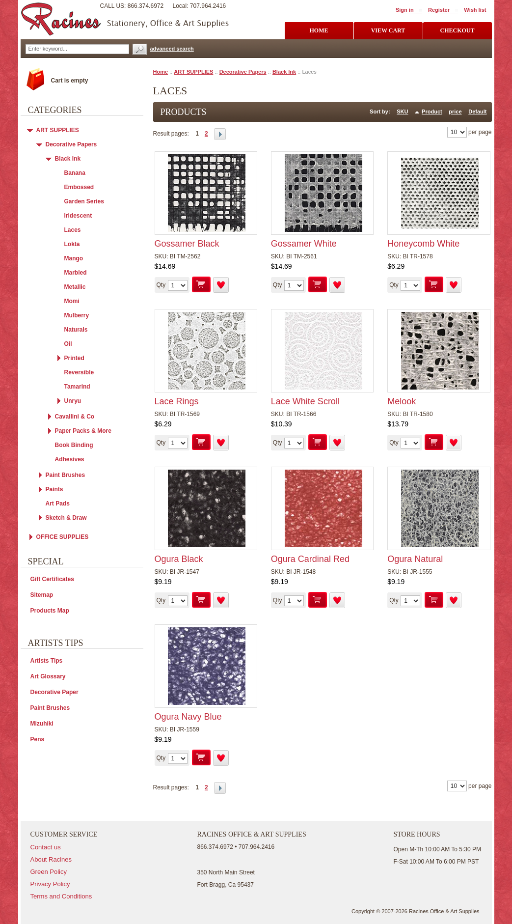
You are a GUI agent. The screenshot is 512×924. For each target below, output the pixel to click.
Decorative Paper (54, 692)
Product (432, 111)
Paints (54, 489)
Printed (74, 358)
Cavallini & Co (75, 416)
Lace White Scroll (305, 401)
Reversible (79, 372)
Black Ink (284, 72)
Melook (401, 401)
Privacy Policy (50, 884)
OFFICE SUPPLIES (62, 536)
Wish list (475, 10)
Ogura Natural (415, 559)
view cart (388, 30)
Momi (72, 301)
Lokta (72, 244)
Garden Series (84, 201)
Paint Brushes (65, 475)
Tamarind (77, 386)
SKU (402, 111)
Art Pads (58, 503)
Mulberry (76, 315)
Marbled (75, 272)
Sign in (405, 10)
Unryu (72, 400)
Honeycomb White (423, 244)
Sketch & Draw (66, 517)
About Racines (51, 859)
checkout (457, 30)
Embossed (79, 187)
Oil (68, 343)
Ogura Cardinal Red (310, 559)
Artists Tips (46, 660)
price (455, 111)
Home (160, 72)
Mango (73, 258)
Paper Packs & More (83, 430)
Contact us (45, 847)
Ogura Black (179, 559)
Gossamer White (304, 244)
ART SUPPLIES (193, 72)
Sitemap (42, 594)
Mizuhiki (42, 723)
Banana (74, 172)
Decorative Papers (243, 72)
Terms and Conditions (61, 896)
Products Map (49, 610)
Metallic (75, 286)
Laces (72, 229)
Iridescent (78, 215)
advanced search (172, 49)
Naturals (76, 329)
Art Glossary (48, 676)
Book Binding (74, 445)
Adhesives (69, 459)
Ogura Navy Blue (188, 717)
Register (439, 10)
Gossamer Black (187, 244)
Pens (37, 739)
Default (477, 111)
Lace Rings (177, 401)
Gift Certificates (52, 579)
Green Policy (48, 871)
